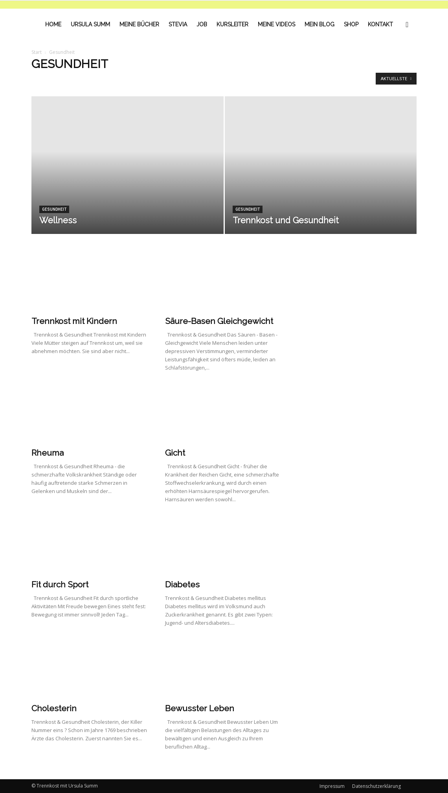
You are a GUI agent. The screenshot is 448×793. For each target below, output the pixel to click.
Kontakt (380, 24)
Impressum (332, 786)
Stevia (178, 24)
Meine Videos (276, 24)
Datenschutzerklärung (376, 786)
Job (201, 24)
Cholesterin (54, 708)
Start (36, 52)
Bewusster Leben (199, 708)
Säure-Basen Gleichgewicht (219, 321)
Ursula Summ (90, 24)
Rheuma (47, 453)
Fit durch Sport (59, 584)
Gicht (175, 453)
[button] (407, 24)
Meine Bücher (139, 24)
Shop (351, 24)
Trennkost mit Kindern (74, 321)
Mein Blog (319, 24)
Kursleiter (232, 24)
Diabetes (182, 584)
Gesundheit (54, 209)
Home (53, 24)
